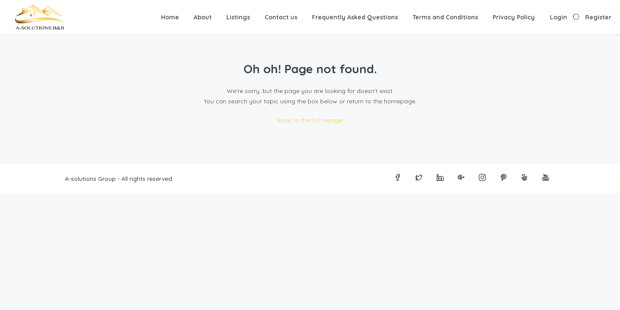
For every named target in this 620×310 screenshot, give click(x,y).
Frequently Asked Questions (355, 17)
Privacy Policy (514, 17)
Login (558, 17)
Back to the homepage (310, 120)
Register (598, 17)
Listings (238, 17)
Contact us (281, 17)
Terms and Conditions (445, 17)
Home (170, 17)
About (203, 17)
